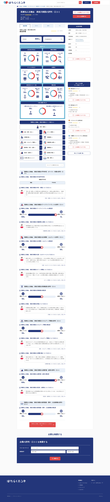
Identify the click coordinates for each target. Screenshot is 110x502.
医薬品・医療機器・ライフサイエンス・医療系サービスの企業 (32, 6)
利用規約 (81, 485)
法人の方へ (81, 489)
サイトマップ (82, 487)
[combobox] (67, 2)
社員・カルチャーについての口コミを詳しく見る (53, 265)
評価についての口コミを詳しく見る (56, 314)
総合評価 (25, 25)
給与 (48, 25)
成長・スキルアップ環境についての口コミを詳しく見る (51, 348)
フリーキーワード (24, 448)
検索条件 (22, 451)
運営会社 (9, 496)
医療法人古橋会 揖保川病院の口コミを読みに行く (42, 424)
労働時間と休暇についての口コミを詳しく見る (53, 231)
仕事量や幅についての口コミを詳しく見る (54, 363)
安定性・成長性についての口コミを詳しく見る (53, 396)
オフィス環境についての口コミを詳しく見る (54, 280)
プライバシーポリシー (17, 496)
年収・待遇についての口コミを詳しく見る (54, 198)
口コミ (36, 25)
